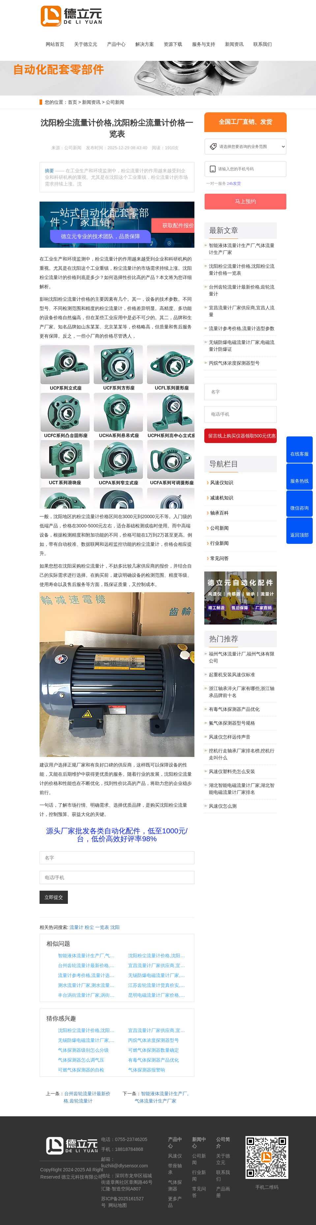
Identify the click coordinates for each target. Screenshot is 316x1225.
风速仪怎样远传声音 (229, 736)
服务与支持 (203, 44)
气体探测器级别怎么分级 (83, 1050)
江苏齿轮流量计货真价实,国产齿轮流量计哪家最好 (157, 985)
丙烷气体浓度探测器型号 (153, 1040)
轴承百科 (219, 512)
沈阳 (115, 927)
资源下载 (173, 44)
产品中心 (116, 44)
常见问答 (219, 558)
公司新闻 (115, 102)
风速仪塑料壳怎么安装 (232, 771)
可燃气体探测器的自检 (81, 1069)
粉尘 (89, 927)
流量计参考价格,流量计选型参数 (87, 975)
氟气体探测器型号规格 (232, 723)
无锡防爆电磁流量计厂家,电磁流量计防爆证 (157, 975)
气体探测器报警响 (146, 1069)
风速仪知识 (221, 482)
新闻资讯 (234, 44)
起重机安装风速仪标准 (232, 674)
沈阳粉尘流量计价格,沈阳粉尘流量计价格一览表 (157, 955)
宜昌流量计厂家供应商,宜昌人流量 (157, 965)
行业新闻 (219, 543)
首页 (72, 102)
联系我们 (262, 44)
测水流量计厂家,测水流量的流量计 (87, 985)
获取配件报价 (178, 225)
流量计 (76, 927)
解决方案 (144, 44)
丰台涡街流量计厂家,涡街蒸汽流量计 (87, 995)
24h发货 (234, 183)
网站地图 (117, 1205)
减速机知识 (221, 497)
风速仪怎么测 (223, 806)
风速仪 (175, 1155)
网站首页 (55, 44)
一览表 (102, 927)
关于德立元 (85, 44)
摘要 (49, 170)
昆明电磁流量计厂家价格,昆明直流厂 (157, 995)
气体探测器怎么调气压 (81, 1060)
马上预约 (245, 201)
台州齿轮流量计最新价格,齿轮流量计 (87, 965)
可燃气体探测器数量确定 (153, 1050)
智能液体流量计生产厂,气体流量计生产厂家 (87, 955)
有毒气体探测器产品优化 (153, 1060)
